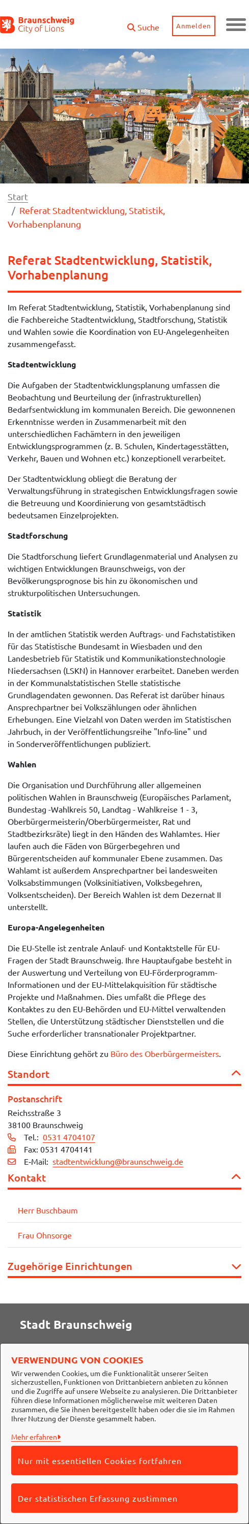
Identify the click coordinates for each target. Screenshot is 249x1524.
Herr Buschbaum (48, 1210)
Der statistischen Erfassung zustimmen (98, 1498)
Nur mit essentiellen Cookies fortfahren (100, 1460)
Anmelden (193, 25)
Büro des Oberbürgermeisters (164, 1053)
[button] (143, 23)
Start (18, 196)
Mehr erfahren (34, 1436)
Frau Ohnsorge (45, 1235)
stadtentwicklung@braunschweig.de (117, 1161)
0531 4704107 (69, 1137)
